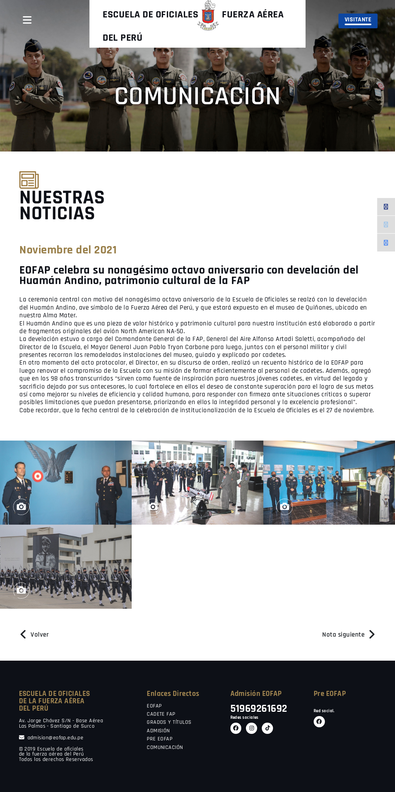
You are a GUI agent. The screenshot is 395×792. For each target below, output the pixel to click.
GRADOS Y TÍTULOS (169, 722)
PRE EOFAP (159, 739)
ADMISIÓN (158, 731)
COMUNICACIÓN (165, 748)
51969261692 (258, 709)
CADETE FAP (161, 714)
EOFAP (154, 706)
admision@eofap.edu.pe (51, 738)
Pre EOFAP (330, 693)
